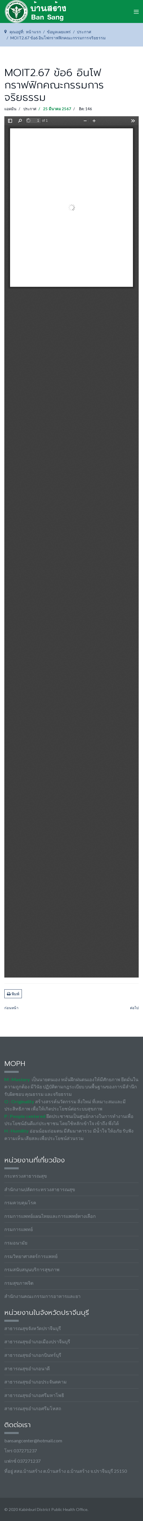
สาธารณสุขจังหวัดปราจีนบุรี (32, 1328)
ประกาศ (29, 109)
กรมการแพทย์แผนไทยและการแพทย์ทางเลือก (50, 1216)
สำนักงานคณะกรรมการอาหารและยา (42, 1296)
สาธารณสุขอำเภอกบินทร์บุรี (32, 1355)
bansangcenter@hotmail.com (33, 1440)
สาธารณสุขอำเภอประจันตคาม (35, 1381)
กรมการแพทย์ (18, 1229)
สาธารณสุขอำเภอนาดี (27, 1368)
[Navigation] (136, 11)
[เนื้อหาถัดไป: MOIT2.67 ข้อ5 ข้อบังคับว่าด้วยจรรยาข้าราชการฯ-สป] (134, 1008)
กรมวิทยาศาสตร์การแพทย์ (31, 1256)
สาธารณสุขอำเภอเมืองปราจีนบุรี (37, 1341)
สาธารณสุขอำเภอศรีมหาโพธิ (34, 1395)
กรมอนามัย (15, 1242)
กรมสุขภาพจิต (18, 1283)
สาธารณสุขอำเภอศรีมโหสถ (32, 1408)
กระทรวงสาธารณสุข (25, 1176)
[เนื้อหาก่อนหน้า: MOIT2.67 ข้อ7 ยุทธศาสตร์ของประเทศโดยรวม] (11, 1008)
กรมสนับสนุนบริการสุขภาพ (32, 1269)
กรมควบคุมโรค (20, 1202)
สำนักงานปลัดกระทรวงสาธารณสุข (39, 1189)
